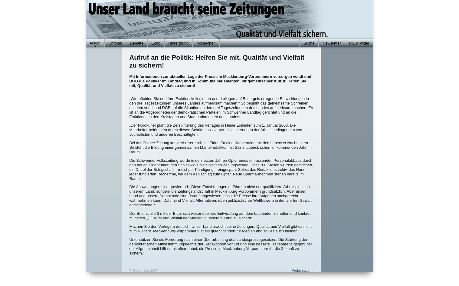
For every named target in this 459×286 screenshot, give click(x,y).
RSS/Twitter (359, 43)
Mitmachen (206, 43)
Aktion (95, 43)
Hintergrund (178, 43)
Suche (308, 43)
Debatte (136, 43)
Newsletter (332, 43)
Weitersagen (301, 270)
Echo (156, 43)
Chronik (115, 43)
